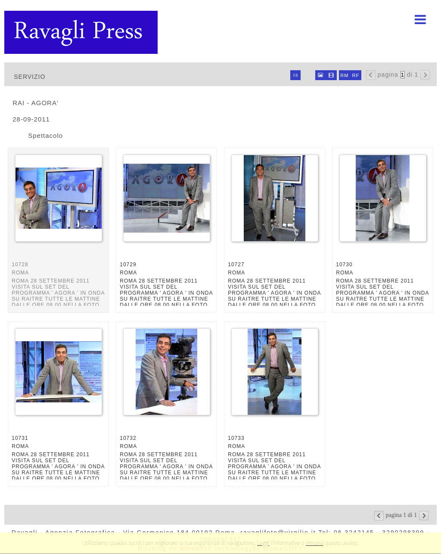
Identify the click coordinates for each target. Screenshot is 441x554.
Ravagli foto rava (82, 32)
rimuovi (314, 542)
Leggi (263, 542)
